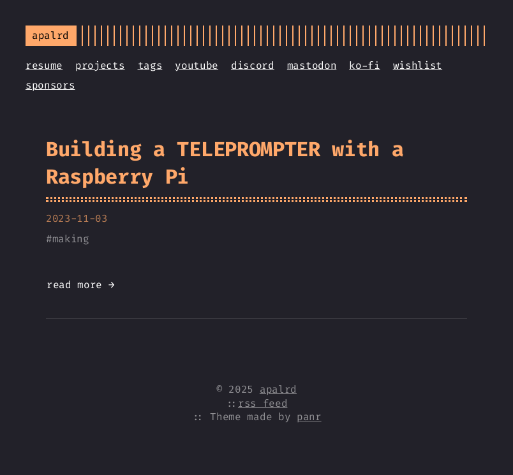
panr (309, 416)
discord (252, 65)
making (70, 238)
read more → (80, 284)
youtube (196, 65)
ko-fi (364, 65)
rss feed (262, 403)
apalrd (278, 389)
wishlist (417, 65)
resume (44, 65)
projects (99, 65)
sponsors (50, 85)
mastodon (311, 65)
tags (150, 65)
